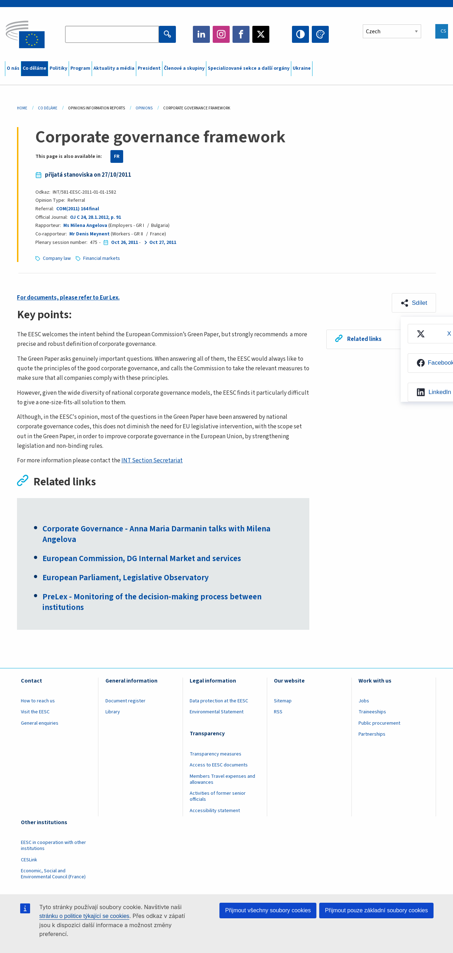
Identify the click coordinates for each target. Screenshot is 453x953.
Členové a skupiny (184, 68)
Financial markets (101, 258)
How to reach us (38, 700)
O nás (13, 68)
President (149, 68)
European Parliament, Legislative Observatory (125, 577)
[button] (414, 303)
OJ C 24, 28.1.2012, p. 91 (95, 217)
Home (22, 108)
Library (112, 711)
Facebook (241, 34)
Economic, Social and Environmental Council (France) (54, 873)
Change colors (320, 34)
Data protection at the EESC (219, 700)
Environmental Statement (216, 711)
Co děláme (34, 68)
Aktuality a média (113, 68)
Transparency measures (215, 754)
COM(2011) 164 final (77, 208)
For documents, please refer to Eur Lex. (68, 297)
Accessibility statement (215, 810)
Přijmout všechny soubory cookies (268, 910)
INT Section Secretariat (152, 460)
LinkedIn (201, 34)
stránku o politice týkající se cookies (84, 916)
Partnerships (372, 734)
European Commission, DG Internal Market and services (141, 558)
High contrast (300, 34)
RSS (278, 711)
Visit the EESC (35, 711)
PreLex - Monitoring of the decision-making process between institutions (152, 602)
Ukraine (302, 68)
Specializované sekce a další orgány (248, 68)
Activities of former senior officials (218, 796)
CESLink (29, 859)
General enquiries (39, 723)
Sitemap (283, 700)
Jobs (364, 700)
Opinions (144, 108)
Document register (125, 700)
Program (80, 68)
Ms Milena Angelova (85, 225)
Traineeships (372, 711)
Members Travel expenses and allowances (222, 779)
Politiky (58, 68)
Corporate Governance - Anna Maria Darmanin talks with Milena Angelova (156, 534)
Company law (57, 258)
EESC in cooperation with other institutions (53, 845)
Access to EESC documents (219, 765)
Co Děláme (47, 108)
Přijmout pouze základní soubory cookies (376, 910)
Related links (364, 339)
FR (117, 156)
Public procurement (379, 723)
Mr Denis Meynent (89, 234)
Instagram (221, 34)
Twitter (260, 34)
